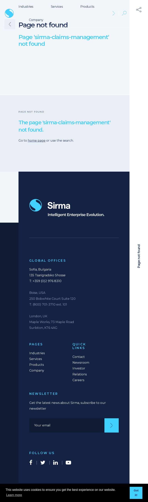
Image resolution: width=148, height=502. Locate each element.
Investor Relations (79, 371)
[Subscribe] (111, 425)
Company (36, 20)
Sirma (9, 13)
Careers (78, 380)
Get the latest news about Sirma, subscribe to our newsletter (67, 405)
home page (36, 140)
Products (87, 6)
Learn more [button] (14, 495)
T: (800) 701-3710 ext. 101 (48, 304)
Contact (78, 357)
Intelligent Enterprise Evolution (66, 208)
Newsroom (80, 362)
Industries (25, 6)
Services (57, 6)
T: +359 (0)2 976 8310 (45, 281)
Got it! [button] (136, 493)
